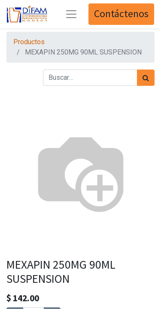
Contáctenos (121, 13)
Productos (29, 42)
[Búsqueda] (146, 78)
